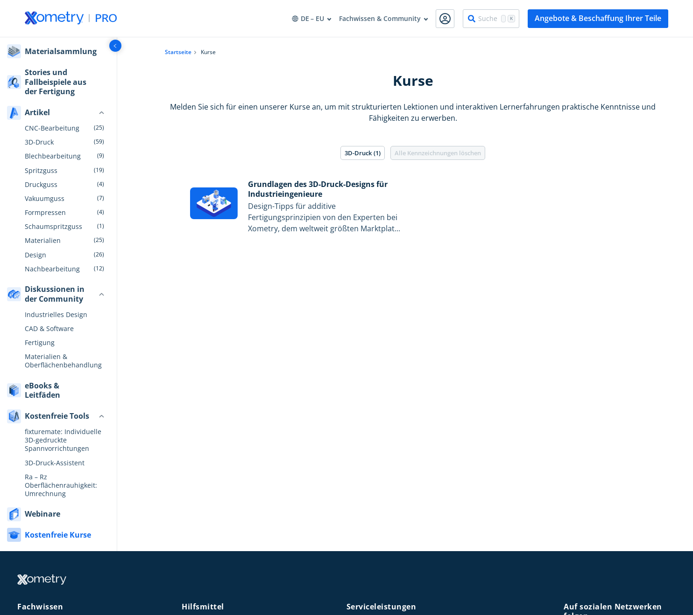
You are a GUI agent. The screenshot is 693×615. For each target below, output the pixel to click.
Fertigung (40, 343)
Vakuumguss (44, 198)
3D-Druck (39, 142)
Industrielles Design (56, 315)
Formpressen (45, 212)
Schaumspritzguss (53, 226)
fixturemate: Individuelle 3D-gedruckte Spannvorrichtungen (63, 440)
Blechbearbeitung (53, 156)
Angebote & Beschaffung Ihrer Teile (598, 18)
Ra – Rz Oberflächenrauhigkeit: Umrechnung (61, 485)
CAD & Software (49, 329)
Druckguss (41, 184)
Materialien (43, 240)
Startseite (178, 52)
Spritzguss (41, 170)
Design (35, 255)
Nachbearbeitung (52, 269)
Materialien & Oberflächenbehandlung (63, 360)
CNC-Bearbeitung (52, 128)
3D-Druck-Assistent (55, 463)
